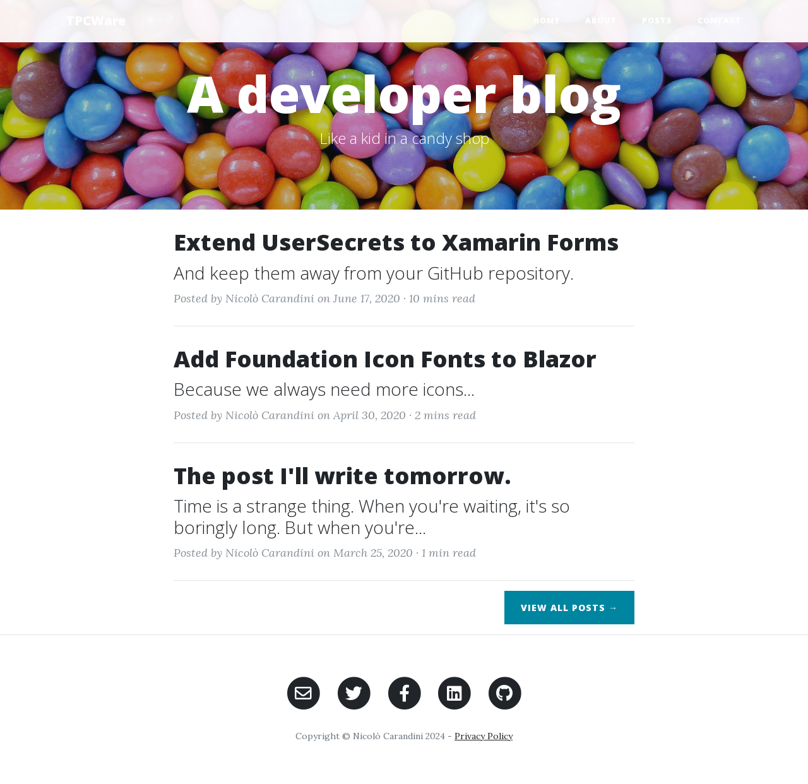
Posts (657, 20)
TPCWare (96, 20)
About (601, 20)
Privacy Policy (483, 736)
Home (546, 20)
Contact (720, 20)
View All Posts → (569, 608)
